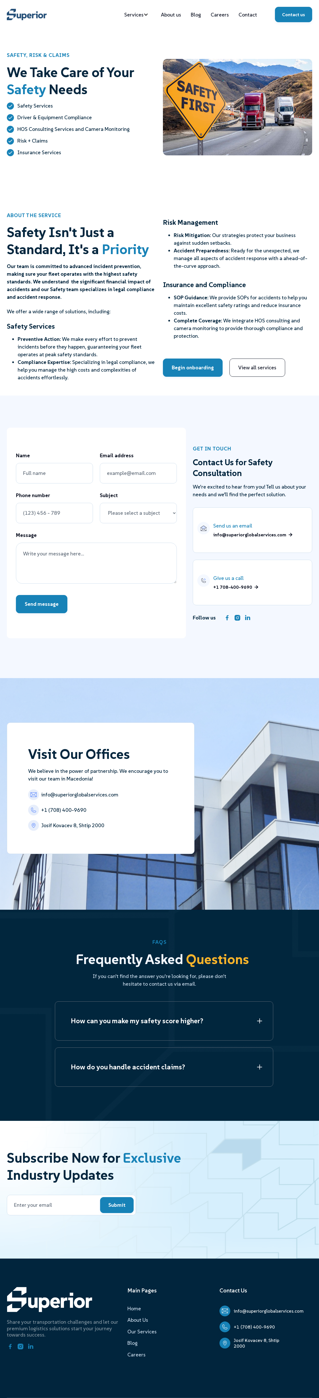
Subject (109, 495)
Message (26, 535)
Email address (117, 455)
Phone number (33, 495)
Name (23, 455)
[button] (139, 14)
